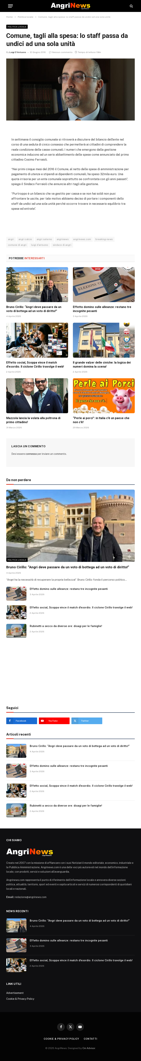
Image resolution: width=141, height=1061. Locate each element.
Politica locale (17, 27)
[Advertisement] (70, 672)
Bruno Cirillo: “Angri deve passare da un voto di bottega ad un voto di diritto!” (33, 309)
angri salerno (44, 239)
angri (11, 239)
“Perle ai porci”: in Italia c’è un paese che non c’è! (101, 420)
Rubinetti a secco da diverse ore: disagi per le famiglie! (66, 626)
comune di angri (17, 245)
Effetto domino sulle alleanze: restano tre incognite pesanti (102, 309)
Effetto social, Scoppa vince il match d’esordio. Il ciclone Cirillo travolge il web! (35, 364)
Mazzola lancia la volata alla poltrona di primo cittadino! (33, 420)
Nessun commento (61, 52)
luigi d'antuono (39, 245)
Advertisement (15, 992)
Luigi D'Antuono (17, 52)
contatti (90, 1038)
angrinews (63, 239)
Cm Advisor (88, 1048)
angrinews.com (82, 239)
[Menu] (10, 6)
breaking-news (104, 239)
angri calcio (25, 239)
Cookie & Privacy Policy (20, 998)
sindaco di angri (62, 245)
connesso (31, 453)
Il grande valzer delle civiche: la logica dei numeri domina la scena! (102, 364)
